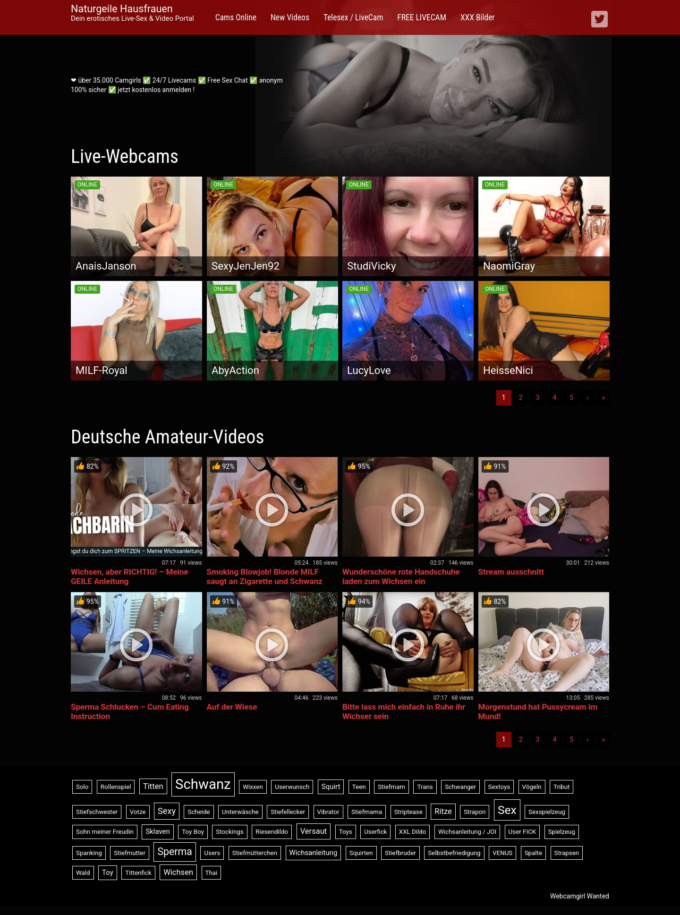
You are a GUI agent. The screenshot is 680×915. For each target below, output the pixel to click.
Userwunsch (292, 786)
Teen (359, 786)
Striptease (408, 811)
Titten (153, 786)
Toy (107, 872)
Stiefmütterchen (254, 852)
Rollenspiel (116, 786)
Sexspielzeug (546, 811)
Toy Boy (193, 831)
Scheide (198, 811)
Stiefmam (391, 786)
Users (212, 852)
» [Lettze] (603, 397)
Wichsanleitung (313, 852)
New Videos (290, 17)
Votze (138, 811)
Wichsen (178, 872)
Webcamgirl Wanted (579, 896)
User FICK (522, 831)
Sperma (174, 851)
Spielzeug (561, 831)
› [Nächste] (587, 397)
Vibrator (328, 811)
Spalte (533, 852)
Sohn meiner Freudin (105, 831)
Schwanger (460, 786)
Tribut (561, 786)
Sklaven (157, 831)
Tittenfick (138, 872)
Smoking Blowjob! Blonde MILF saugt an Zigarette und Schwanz (265, 576)
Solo (82, 786)
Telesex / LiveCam (353, 17)
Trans (425, 786)
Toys (345, 831)
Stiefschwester (97, 811)
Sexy (167, 811)
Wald (83, 872)
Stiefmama (366, 811)
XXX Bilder (477, 17)
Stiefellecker (288, 811)
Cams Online (235, 17)
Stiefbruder (400, 852)
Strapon (474, 811)
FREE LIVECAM (421, 17)
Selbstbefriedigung (454, 852)
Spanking (89, 852)
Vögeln (532, 786)
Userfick (375, 831)
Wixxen (253, 786)
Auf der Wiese (232, 707)
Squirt (331, 786)
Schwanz (203, 784)
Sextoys (499, 786)
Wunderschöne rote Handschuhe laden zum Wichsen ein (401, 576)
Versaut (313, 831)
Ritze (442, 811)
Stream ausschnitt (511, 571)
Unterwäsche (240, 811)
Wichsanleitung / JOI (467, 831)
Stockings (229, 831)
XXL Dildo (412, 831)
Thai (211, 872)
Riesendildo (271, 831)
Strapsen (566, 852)
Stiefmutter (129, 852)
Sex (507, 810)
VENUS (502, 852)
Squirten (361, 852)
